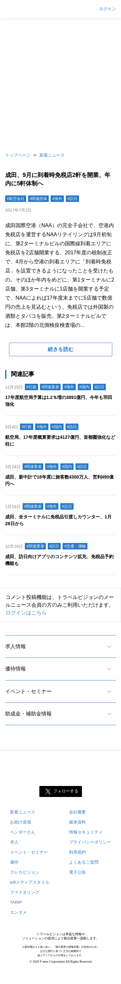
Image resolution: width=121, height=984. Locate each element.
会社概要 (77, 812)
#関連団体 (38, 198)
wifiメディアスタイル (30, 882)
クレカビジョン (24, 872)
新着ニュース (52, 155)
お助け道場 (20, 822)
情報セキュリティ (86, 832)
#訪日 (72, 198)
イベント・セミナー (28, 691)
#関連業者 (50, 387)
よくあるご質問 (83, 862)
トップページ (17, 155)
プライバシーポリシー (90, 842)
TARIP (16, 902)
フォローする (65, 791)
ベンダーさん (22, 832)
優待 (14, 862)
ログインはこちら (26, 612)
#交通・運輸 (75, 546)
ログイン (107, 9)
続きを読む (61, 349)
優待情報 (15, 668)
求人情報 (15, 646)
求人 (14, 842)
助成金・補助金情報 (28, 713)
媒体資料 (77, 822)
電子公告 (77, 872)
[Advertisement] (60, 83)
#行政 (31, 387)
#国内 (84, 387)
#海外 (57, 198)
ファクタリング (24, 892)
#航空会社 (16, 198)
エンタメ (18, 912)
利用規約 (77, 852)
